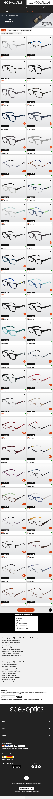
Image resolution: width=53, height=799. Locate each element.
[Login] (26, 7)
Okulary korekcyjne (28, 11)
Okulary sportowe (45, 11)
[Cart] (44, 7)
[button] (13, 2)
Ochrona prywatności (26, 791)
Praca (26, 728)
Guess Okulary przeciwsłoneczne (10, 653)
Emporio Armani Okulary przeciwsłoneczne (13, 647)
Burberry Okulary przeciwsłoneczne (11, 655)
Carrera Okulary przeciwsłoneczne (11, 646)
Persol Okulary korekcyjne (9, 675)
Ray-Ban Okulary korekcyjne (9, 664)
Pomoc (26, 735)
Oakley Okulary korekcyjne (9, 666)
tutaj (41, 699)
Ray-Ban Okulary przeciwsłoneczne (11, 640)
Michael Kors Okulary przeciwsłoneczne (12, 651)
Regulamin (17, 791)
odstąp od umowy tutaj (26, 788)
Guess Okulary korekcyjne (9, 673)
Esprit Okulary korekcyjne (8, 681)
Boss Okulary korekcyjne (8, 679)
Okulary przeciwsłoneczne (10, 11)
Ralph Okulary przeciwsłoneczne (10, 657)
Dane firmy (35, 791)
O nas (26, 721)
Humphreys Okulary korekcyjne (10, 668)
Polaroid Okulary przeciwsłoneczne (11, 649)
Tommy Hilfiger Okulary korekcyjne (11, 677)
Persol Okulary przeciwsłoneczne (10, 644)
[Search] (9, 7)
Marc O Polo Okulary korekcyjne (10, 669)
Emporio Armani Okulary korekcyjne (11, 671)
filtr (3, 30)
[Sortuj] (11, 33)
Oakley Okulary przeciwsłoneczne (11, 642)
